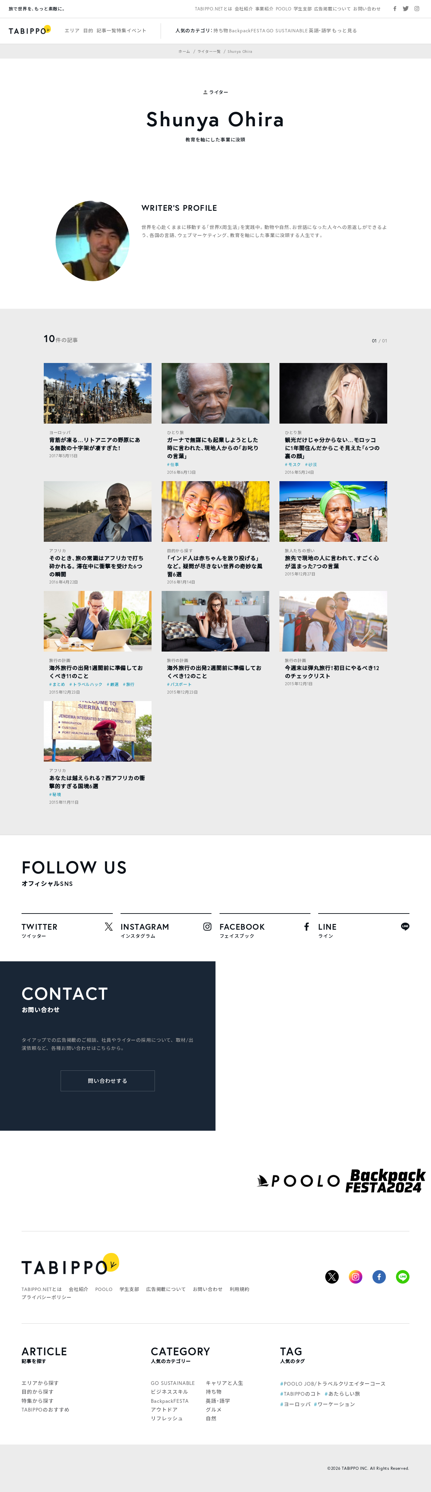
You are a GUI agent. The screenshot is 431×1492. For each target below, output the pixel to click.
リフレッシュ (167, 1418)
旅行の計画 (60, 660)
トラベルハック (88, 684)
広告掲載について (332, 8)
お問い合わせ (367, 8)
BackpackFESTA (247, 31)
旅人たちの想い (300, 550)
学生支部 (303, 8)
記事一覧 (107, 31)
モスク (294, 464)
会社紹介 (244, 8)
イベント (136, 31)
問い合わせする (108, 1080)
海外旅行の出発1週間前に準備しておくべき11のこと (96, 671)
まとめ (59, 684)
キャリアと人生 (224, 1383)
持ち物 (221, 31)
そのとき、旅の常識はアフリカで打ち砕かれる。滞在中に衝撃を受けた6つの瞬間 (96, 566)
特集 (122, 31)
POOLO (284, 8)
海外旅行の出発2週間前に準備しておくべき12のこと (214, 671)
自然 (211, 1418)
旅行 (130, 684)
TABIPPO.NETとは (214, 8)
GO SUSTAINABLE (287, 31)
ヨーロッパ (60, 432)
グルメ (214, 1409)
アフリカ (57, 550)
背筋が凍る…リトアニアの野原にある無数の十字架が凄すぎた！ (94, 444)
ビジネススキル (169, 1392)
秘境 (57, 794)
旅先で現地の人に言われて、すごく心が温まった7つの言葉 (332, 562)
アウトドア (164, 1409)
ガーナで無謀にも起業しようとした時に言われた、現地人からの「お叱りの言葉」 (213, 448)
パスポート (181, 684)
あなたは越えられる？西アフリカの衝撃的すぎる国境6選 (97, 782)
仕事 (174, 464)
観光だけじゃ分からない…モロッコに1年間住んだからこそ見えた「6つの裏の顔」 (332, 448)
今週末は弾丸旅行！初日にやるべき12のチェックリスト (332, 671)
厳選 (114, 684)
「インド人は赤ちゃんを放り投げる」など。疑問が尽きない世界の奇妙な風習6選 (215, 566)
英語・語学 (320, 31)
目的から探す (180, 550)
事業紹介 (264, 8)
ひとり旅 (175, 432)
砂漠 (312, 464)
